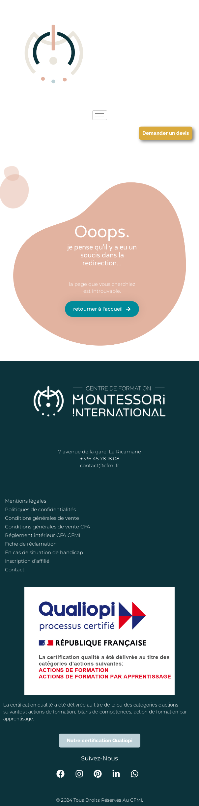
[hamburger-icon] (99, 115)
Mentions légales (25, 501)
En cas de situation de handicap (44, 552)
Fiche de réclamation (31, 544)
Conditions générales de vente (42, 518)
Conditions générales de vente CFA (47, 526)
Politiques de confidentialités (40, 509)
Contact (14, 569)
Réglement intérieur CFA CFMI (42, 535)
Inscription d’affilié (27, 561)
